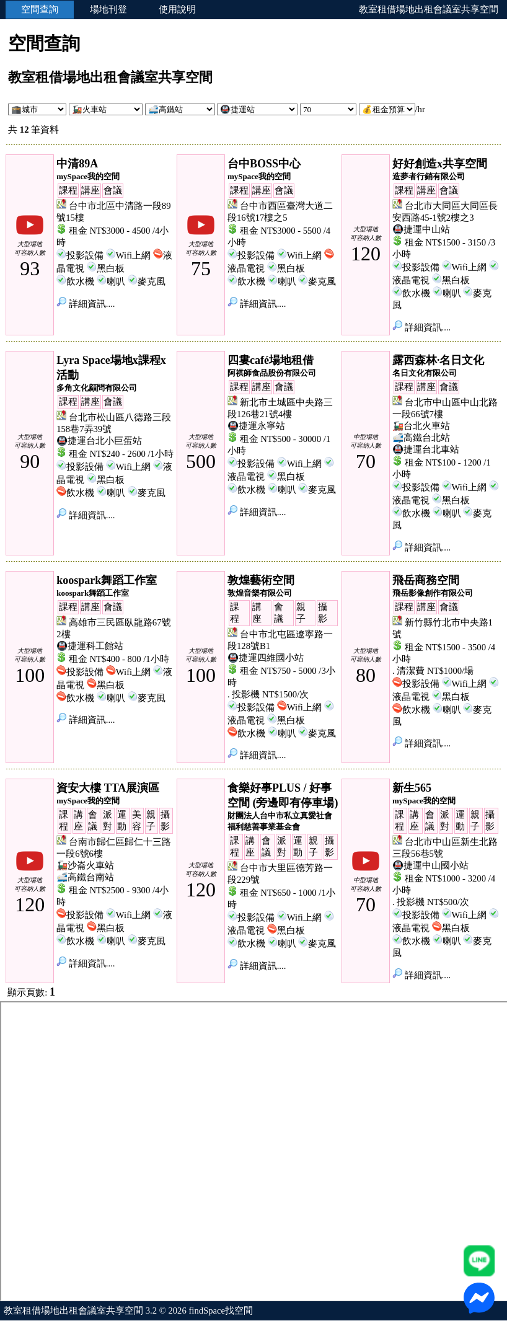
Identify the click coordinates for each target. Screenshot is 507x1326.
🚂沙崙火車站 (85, 865)
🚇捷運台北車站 (425, 449)
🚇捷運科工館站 (89, 646)
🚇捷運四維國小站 (265, 658)
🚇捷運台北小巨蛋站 (99, 441)
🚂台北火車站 (421, 426)
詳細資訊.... (85, 304)
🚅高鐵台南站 (85, 877)
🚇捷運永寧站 (256, 426)
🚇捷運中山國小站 (430, 865)
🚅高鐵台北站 (421, 438)
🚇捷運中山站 (421, 229)
